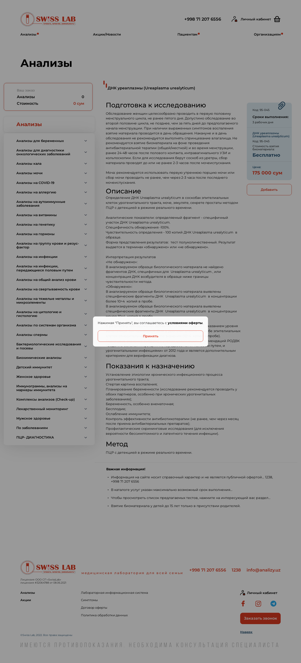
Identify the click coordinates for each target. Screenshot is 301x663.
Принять (150, 336)
